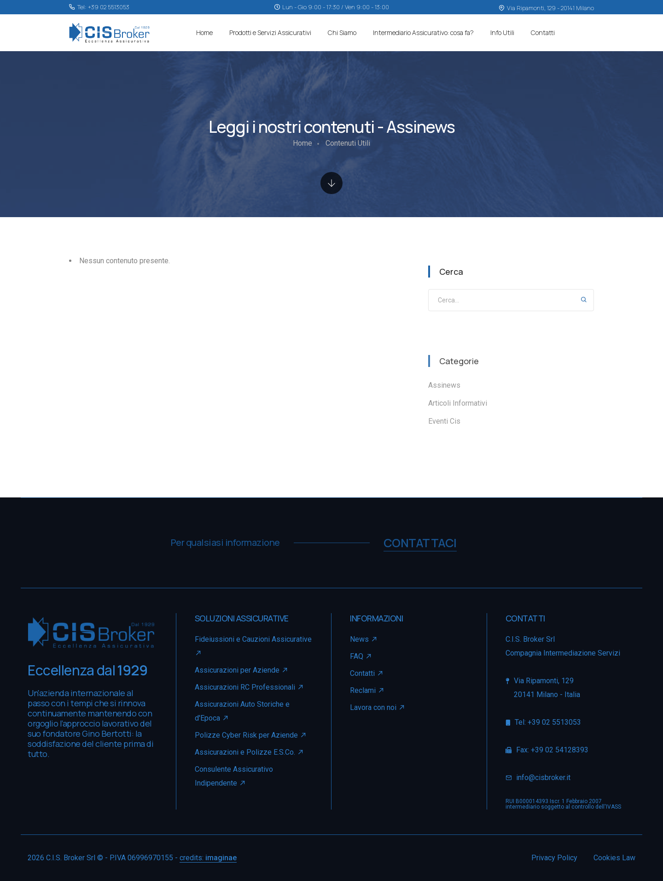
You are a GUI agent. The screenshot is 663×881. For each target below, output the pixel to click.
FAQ (361, 656)
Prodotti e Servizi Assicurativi (270, 32)
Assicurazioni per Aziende (242, 670)
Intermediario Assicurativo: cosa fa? (423, 32)
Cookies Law (614, 857)
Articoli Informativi (457, 403)
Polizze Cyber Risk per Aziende (251, 735)
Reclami (367, 690)
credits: (208, 857)
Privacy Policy (554, 857)
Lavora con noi (373, 707)
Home (204, 32)
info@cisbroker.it (543, 777)
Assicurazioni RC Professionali (249, 687)
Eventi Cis (444, 421)
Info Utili (502, 32)
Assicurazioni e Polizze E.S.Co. (249, 752)
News (364, 639)
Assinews (444, 385)
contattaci (420, 543)
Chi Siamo (342, 32)
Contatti (543, 32)
